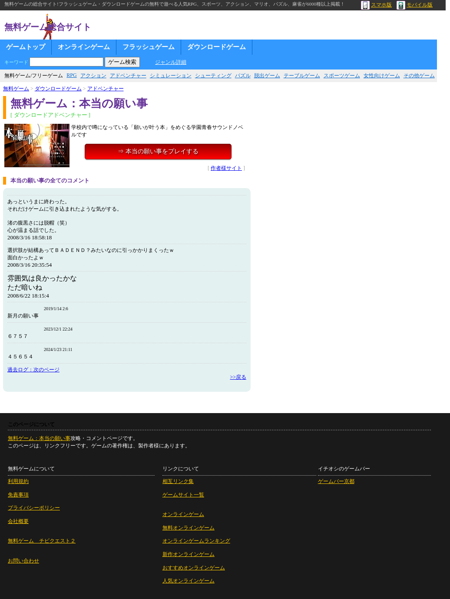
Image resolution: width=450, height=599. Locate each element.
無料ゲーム (16, 89)
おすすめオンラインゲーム (193, 568)
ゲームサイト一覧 (183, 495)
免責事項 (18, 495)
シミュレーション (171, 76)
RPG (71, 75)
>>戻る (238, 377)
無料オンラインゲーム (188, 528)
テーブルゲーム (302, 76)
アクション (93, 76)
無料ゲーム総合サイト (47, 27)
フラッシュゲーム (148, 46)
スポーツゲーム (342, 76)
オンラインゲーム (84, 46)
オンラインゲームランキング (196, 541)
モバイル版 (415, 5)
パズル (243, 76)
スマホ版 (376, 5)
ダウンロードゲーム (216, 46)
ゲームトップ (25, 46)
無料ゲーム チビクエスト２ (42, 541)
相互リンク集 (178, 481)
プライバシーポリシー (34, 508)
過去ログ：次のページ (33, 370)
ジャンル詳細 (170, 62)
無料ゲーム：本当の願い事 (39, 438)
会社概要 (18, 521)
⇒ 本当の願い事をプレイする (158, 151)
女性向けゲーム (382, 76)
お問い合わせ (23, 561)
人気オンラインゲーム (188, 581)
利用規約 (18, 481)
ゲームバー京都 (336, 481)
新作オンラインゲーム (188, 554)
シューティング (213, 76)
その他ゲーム (419, 76)
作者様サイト (226, 168)
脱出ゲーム (267, 76)
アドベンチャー (128, 76)
